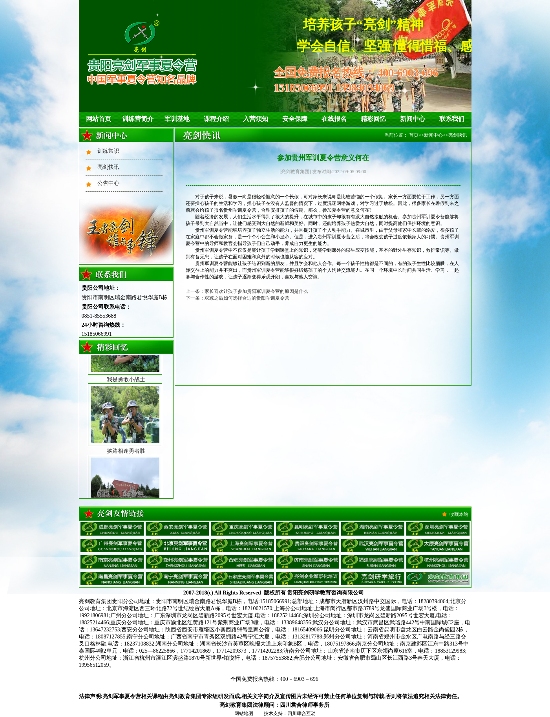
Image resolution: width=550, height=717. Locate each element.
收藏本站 (459, 514)
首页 (413, 135)
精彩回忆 (373, 118)
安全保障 (294, 118)
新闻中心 (412, 118)
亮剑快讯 (108, 167)
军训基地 (177, 118)
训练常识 (108, 151)
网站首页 (98, 118)
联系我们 (451, 118)
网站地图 (243, 713)
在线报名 (334, 118)
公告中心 (108, 183)
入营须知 (255, 118)
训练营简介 (137, 118)
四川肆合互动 (301, 713)
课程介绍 (216, 118)
